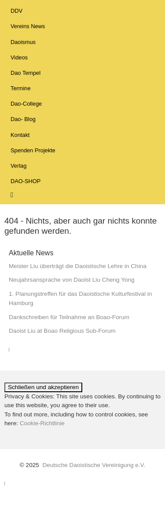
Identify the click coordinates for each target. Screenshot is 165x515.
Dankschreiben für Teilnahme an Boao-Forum (69, 317)
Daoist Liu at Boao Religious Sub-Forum (62, 330)
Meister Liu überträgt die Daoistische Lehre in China (78, 266)
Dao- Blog (23, 119)
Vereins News (28, 26)
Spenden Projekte (33, 150)
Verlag (18, 165)
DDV (16, 10)
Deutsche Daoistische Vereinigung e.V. (93, 465)
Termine (21, 88)
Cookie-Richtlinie (42, 423)
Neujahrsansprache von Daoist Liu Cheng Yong (72, 279)
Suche (18, 194)
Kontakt (20, 135)
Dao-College (26, 103)
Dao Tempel (25, 73)
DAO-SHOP (25, 181)
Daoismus (23, 42)
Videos (19, 57)
